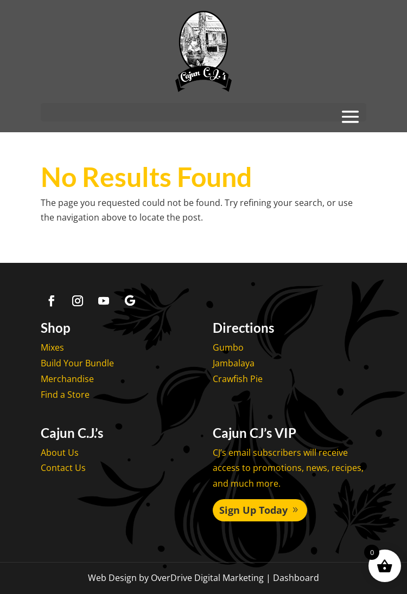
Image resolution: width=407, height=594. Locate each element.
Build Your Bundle (77, 363)
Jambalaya (234, 363)
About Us (60, 453)
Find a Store (65, 395)
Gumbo (228, 347)
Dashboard (296, 578)
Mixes (52, 347)
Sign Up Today (253, 509)
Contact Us (63, 468)
